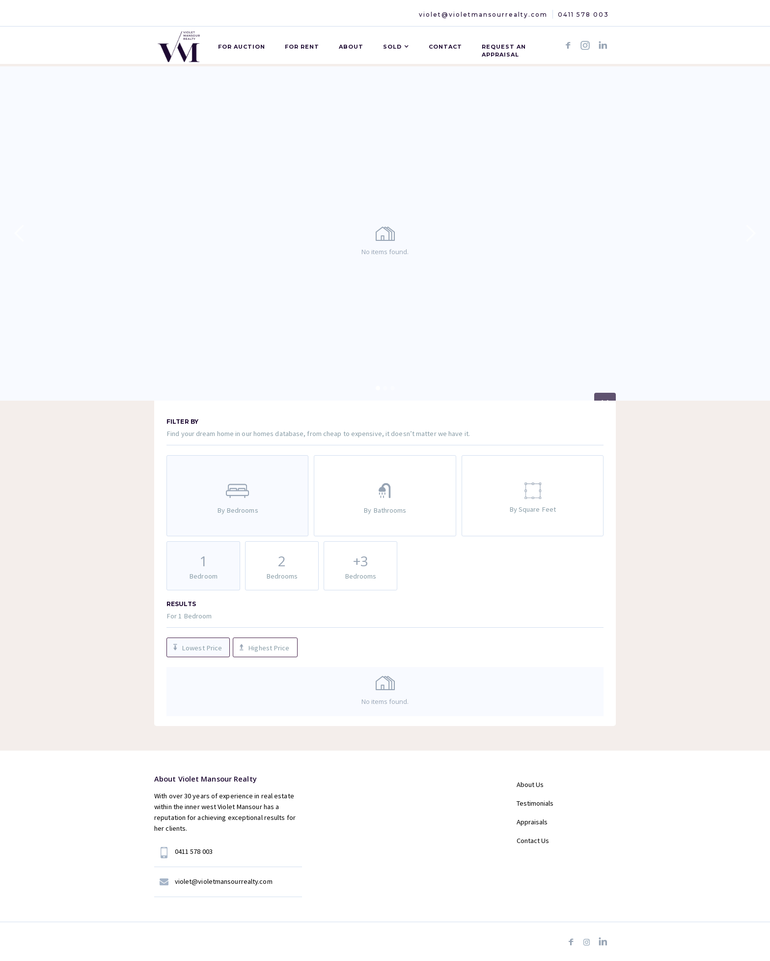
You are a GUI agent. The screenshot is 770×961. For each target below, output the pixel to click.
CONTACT (445, 46)
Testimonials (535, 803)
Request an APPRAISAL (504, 50)
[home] (178, 45)
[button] (396, 45)
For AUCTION (241, 46)
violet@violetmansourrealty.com (483, 14)
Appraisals (532, 821)
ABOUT (351, 46)
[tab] (237, 495)
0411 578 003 (583, 14)
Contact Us (533, 840)
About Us (530, 784)
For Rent (302, 46)
